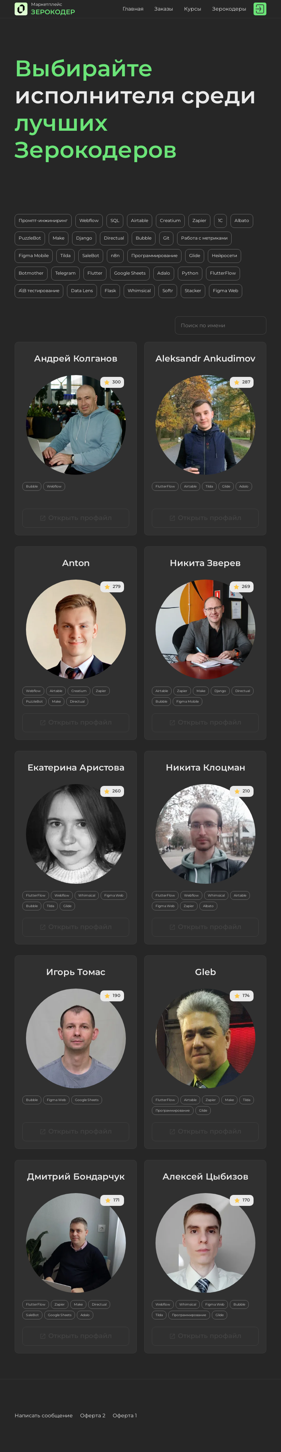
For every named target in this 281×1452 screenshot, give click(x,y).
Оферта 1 (125, 1415)
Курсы (192, 8)
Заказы (163, 8)
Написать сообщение (44, 1415)
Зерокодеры (229, 8)
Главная (133, 8)
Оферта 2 (92, 1415)
